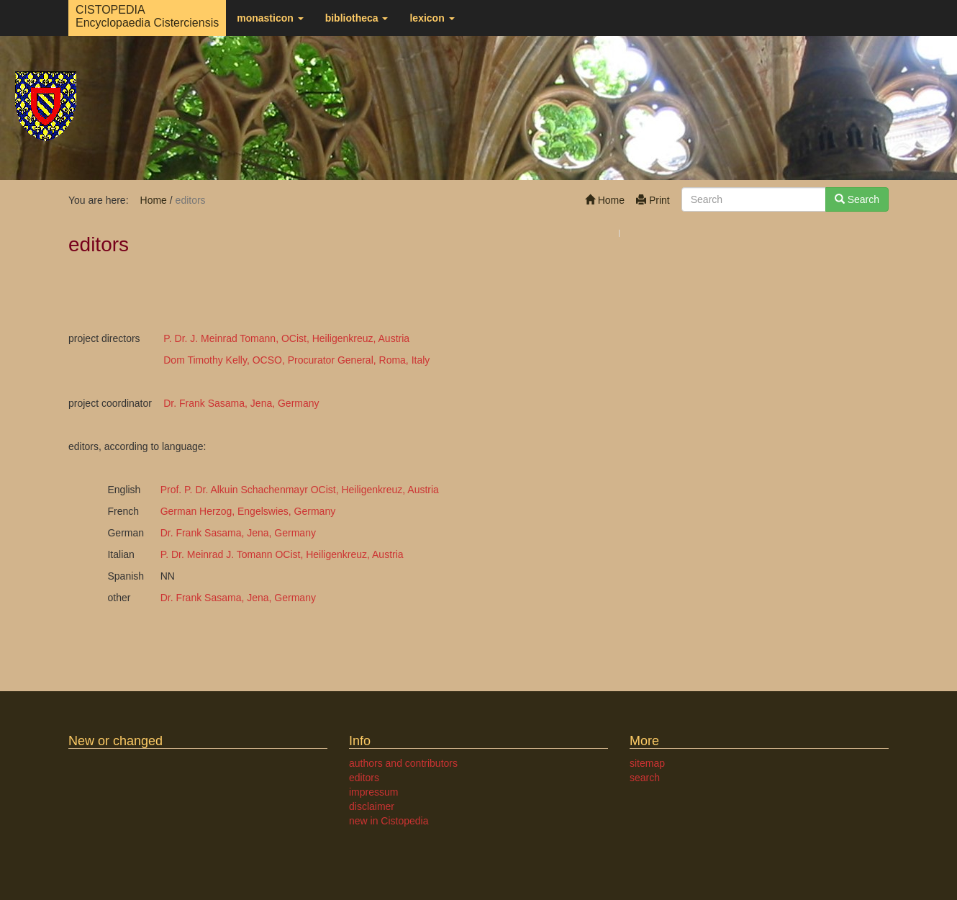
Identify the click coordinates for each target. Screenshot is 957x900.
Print (653, 200)
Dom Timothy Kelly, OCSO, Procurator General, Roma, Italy (296, 360)
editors (364, 777)
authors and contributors (403, 763)
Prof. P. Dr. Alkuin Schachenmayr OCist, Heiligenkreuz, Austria (299, 489)
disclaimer (371, 806)
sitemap (647, 763)
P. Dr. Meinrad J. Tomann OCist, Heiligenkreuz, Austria (282, 554)
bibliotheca (357, 18)
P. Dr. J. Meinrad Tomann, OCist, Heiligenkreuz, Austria (286, 338)
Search (857, 199)
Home (605, 200)
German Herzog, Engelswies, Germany (248, 511)
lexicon (431, 18)
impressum (373, 792)
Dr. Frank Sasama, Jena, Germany (241, 403)
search (645, 777)
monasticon (270, 18)
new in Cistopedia (389, 821)
